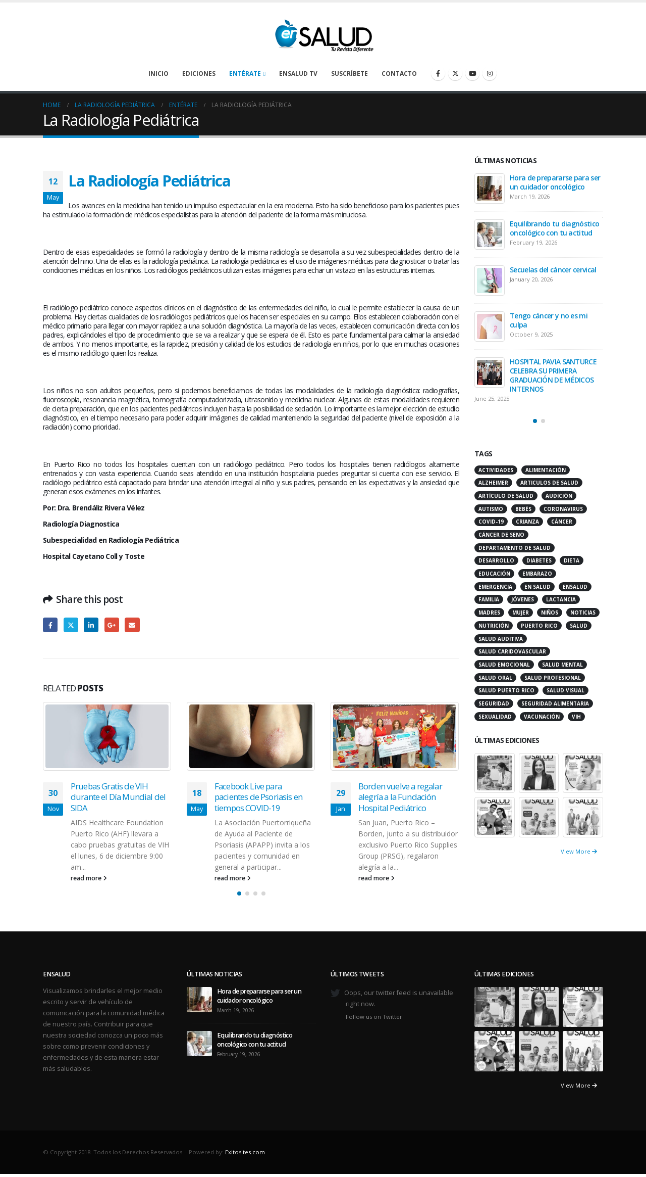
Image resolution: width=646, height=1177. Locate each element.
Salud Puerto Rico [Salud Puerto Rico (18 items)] (506, 690)
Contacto (399, 73)
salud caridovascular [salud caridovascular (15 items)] (512, 651)
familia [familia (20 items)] (488, 599)
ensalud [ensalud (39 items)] (575, 586)
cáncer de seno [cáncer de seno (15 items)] (501, 534)
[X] (455, 73)
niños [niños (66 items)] (549, 612)
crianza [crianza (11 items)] (527, 521)
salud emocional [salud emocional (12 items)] (504, 664)
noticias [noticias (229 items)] (583, 612)
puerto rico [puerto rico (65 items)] (539, 625)
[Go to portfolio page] (494, 772)
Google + (111, 625)
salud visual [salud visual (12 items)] (565, 690)
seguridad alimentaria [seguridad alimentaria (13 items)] (555, 703)
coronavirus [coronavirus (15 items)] (563, 508)
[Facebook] (438, 73)
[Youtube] (472, 73)
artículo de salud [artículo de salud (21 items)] (505, 495)
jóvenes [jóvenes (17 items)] (522, 599)
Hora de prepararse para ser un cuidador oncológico (555, 182)
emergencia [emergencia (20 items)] (495, 586)
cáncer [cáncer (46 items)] (561, 521)
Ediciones (199, 73)
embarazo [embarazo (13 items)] (537, 573)
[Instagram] (489, 73)
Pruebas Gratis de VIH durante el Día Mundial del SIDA (118, 797)
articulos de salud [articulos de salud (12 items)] (549, 482)
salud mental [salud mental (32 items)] (562, 664)
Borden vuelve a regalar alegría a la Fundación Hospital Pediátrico (400, 797)
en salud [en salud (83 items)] (537, 586)
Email (132, 625)
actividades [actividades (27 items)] (495, 470)
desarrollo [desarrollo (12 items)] (496, 560)
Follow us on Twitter (374, 1016)
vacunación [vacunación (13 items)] (542, 716)
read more (89, 878)
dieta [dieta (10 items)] (571, 560)
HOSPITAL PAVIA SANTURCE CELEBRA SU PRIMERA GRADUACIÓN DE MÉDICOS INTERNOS (553, 375)
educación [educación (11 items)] (494, 573)
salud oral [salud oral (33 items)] (495, 677)
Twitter (71, 625)
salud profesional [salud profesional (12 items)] (552, 677)
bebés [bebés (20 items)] (523, 508)
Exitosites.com (245, 1152)
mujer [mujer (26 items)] (520, 612)
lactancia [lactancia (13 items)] (561, 599)
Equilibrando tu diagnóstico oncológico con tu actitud (554, 228)
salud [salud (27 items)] (578, 625)
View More (579, 851)
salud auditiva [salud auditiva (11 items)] (500, 638)
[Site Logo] (323, 33)
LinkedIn (91, 625)
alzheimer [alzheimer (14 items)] (493, 482)
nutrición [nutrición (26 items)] (493, 625)
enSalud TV (298, 73)
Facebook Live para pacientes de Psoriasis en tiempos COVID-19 (258, 797)
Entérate (245, 73)
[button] (239, 893)
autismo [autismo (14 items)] (490, 508)
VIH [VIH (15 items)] (576, 716)
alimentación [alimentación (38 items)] (545, 470)
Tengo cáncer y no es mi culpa (548, 320)
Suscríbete (349, 73)
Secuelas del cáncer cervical (553, 269)
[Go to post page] (107, 736)
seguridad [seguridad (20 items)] (493, 703)
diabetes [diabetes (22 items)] (539, 560)
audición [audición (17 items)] (559, 495)
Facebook (50, 625)
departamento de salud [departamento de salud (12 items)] (514, 547)
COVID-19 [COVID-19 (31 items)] (491, 521)
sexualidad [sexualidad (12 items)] (495, 716)
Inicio (158, 73)
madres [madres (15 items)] (489, 612)
